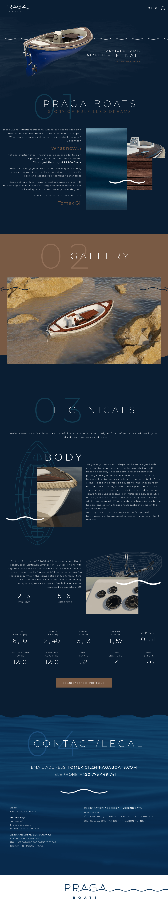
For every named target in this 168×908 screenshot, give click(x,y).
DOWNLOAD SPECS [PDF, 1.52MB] (83, 683)
